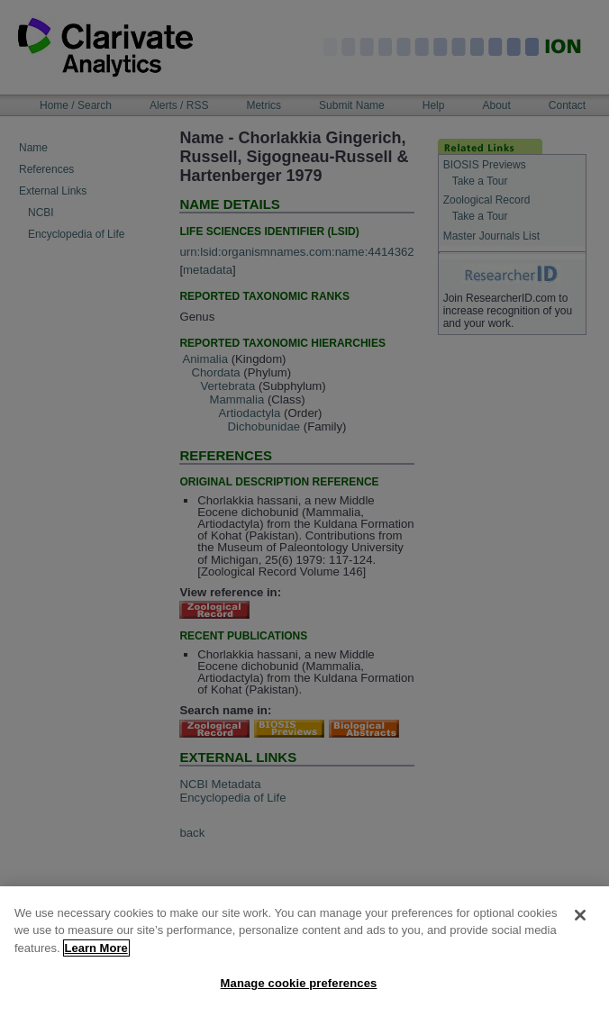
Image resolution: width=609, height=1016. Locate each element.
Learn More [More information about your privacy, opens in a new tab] (96, 957)
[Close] (580, 924)
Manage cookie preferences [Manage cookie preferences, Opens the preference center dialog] (299, 993)
